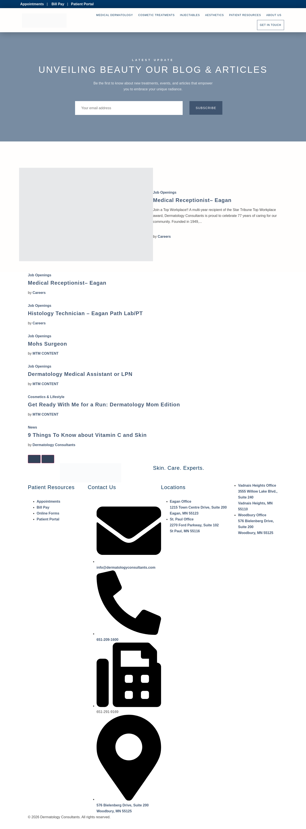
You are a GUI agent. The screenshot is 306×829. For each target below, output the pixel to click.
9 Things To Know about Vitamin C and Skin (87, 435)
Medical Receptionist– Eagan (192, 200)
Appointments (32, 4)
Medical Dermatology (114, 15)
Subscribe (206, 108)
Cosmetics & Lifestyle (46, 397)
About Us (273, 15)
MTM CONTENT (45, 353)
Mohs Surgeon (47, 344)
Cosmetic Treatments (156, 15)
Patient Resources (245, 15)
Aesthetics (214, 15)
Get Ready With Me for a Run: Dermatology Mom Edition (104, 404)
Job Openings (164, 192)
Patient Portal (82, 4)
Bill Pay (58, 4)
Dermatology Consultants (53, 445)
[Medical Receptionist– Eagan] (86, 214)
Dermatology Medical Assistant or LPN (80, 374)
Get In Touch (270, 25)
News (32, 427)
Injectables (190, 15)
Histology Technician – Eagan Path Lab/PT (85, 313)
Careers (164, 236)
